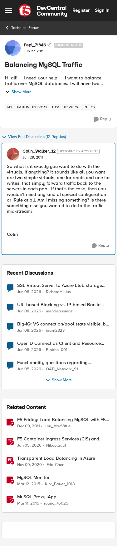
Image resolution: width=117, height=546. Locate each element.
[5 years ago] (29, 465)
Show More (18, 91)
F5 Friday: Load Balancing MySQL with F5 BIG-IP (61, 419)
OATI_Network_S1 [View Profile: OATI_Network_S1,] (62, 369)
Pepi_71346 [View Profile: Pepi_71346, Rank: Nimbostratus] (35, 45)
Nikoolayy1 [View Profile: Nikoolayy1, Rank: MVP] (56, 445)
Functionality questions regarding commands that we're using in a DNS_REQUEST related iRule (52, 362)
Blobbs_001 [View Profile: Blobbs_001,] (56, 350)
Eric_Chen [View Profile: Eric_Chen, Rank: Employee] (55, 465)
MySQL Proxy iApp (36, 497)
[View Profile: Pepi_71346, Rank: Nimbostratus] (13, 48)
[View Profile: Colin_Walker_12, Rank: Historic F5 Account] (13, 154)
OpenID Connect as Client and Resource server (59, 343)
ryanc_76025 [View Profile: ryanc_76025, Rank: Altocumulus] (56, 503)
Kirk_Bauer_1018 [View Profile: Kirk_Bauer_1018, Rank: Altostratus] (60, 484)
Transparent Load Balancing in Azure (56, 458)
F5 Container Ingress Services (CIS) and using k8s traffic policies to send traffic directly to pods (58, 439)
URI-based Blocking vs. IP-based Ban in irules (58, 304)
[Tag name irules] (88, 107)
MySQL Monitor (33, 477)
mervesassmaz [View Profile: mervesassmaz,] (59, 311)
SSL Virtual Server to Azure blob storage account (59, 285)
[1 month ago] (29, 291)
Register (81, 10)
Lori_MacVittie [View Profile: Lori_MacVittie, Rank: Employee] (58, 426)
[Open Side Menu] (8, 10)
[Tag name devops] (71, 107)
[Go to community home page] (43, 10)
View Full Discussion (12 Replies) (34, 137)
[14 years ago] (28, 426)
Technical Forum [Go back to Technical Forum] (22, 27)
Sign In (102, 10)
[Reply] (102, 119)
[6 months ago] (29, 445)
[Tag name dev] (56, 107)
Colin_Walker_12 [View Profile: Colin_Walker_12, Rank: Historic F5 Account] (39, 151)
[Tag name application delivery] (27, 107)
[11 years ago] (28, 484)
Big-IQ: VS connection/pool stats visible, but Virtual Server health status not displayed (63, 324)
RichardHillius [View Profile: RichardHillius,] (58, 291)
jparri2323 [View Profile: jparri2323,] (55, 330)
